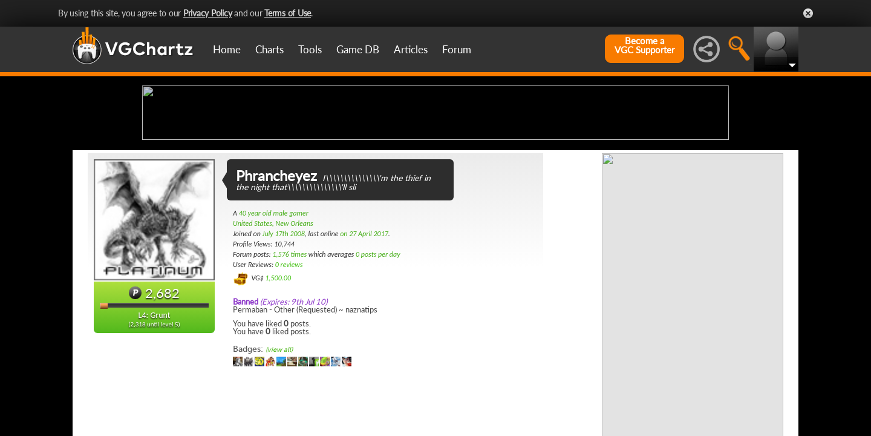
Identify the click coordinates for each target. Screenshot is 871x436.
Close (808, 13)
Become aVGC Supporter (644, 45)
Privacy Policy (207, 13)
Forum (456, 49)
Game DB (357, 49)
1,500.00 (278, 373)
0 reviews (289, 360)
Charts (269, 49)
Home (227, 49)
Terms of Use (287, 13)
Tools (310, 49)
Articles (411, 49)
